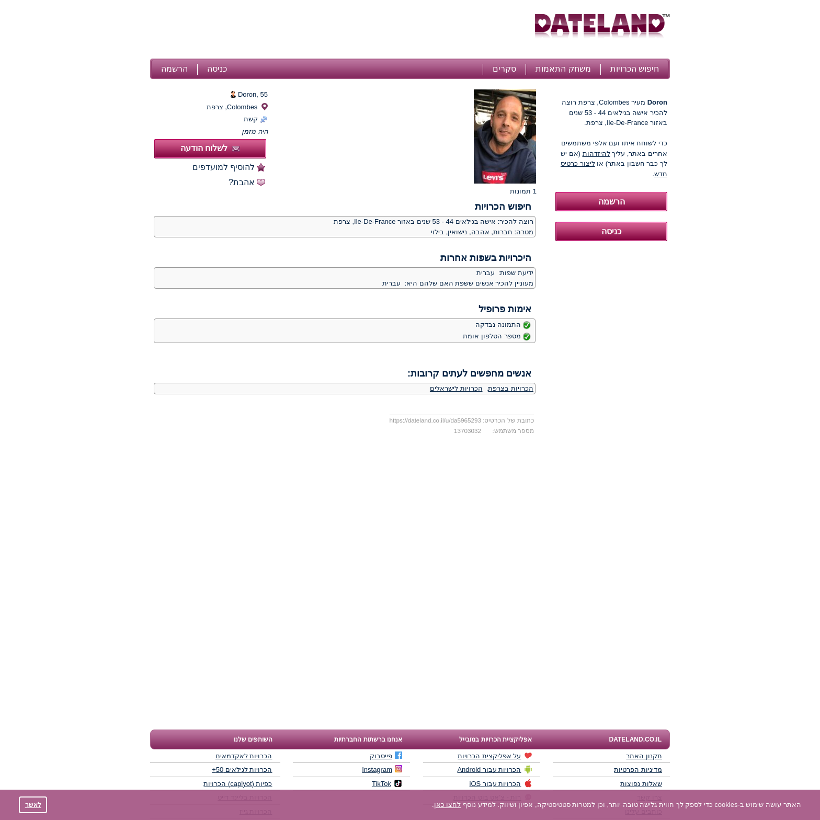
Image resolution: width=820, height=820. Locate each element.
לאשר (33, 804)
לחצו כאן (447, 804)
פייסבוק (386, 755)
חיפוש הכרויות (634, 68)
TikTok (387, 783)
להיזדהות (596, 153)
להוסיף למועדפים (223, 167)
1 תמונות (523, 191)
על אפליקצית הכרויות (495, 755)
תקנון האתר (644, 756)
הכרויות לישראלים (456, 388)
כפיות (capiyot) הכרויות (237, 784)
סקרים (504, 68)
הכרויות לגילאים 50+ (242, 769)
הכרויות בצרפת (510, 388)
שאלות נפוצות (641, 784)
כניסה (217, 68)
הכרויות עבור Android (494, 769)
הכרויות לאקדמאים (243, 756)
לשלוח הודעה (210, 148)
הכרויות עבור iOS (501, 783)
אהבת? (242, 182)
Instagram (382, 769)
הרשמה (174, 68)
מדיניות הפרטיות (638, 769)
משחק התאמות (563, 68)
